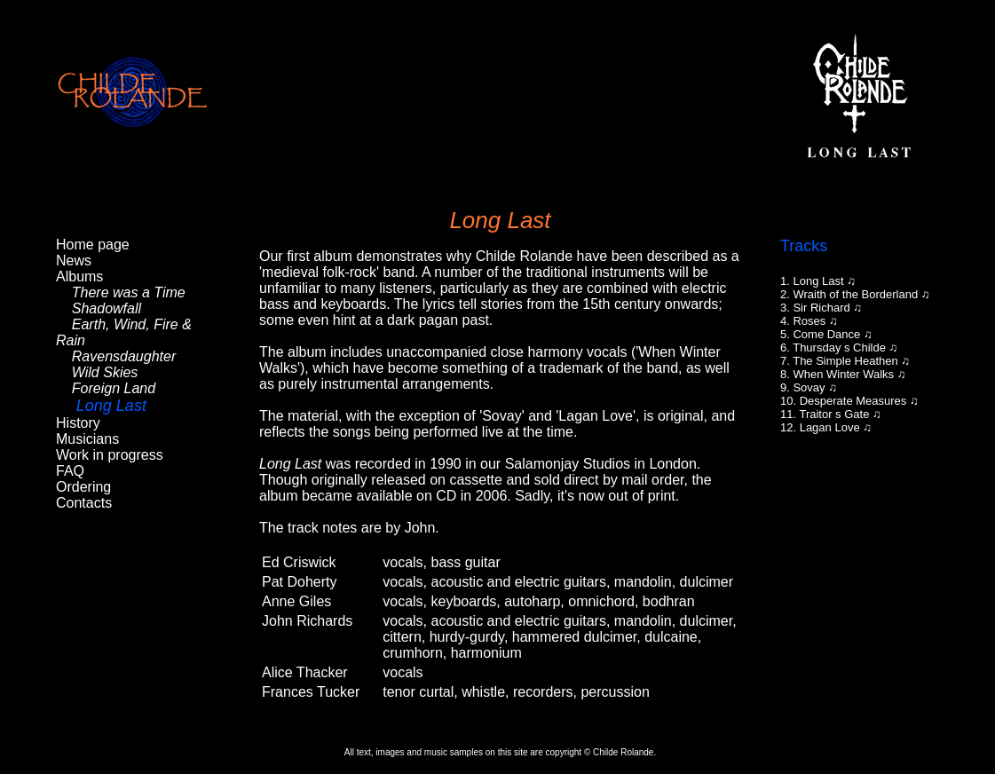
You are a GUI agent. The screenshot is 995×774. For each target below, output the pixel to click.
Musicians (87, 438)
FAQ (70, 470)
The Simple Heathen (845, 360)
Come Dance (826, 334)
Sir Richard (821, 307)
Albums (79, 276)
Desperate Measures (853, 400)
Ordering (83, 486)
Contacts (84, 502)
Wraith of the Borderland (855, 294)
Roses (809, 321)
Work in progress (109, 454)
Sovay (809, 387)
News (73, 260)
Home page (93, 244)
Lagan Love (830, 427)
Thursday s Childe (839, 347)
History (78, 422)
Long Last (818, 281)
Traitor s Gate (834, 414)
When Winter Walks (843, 374)
